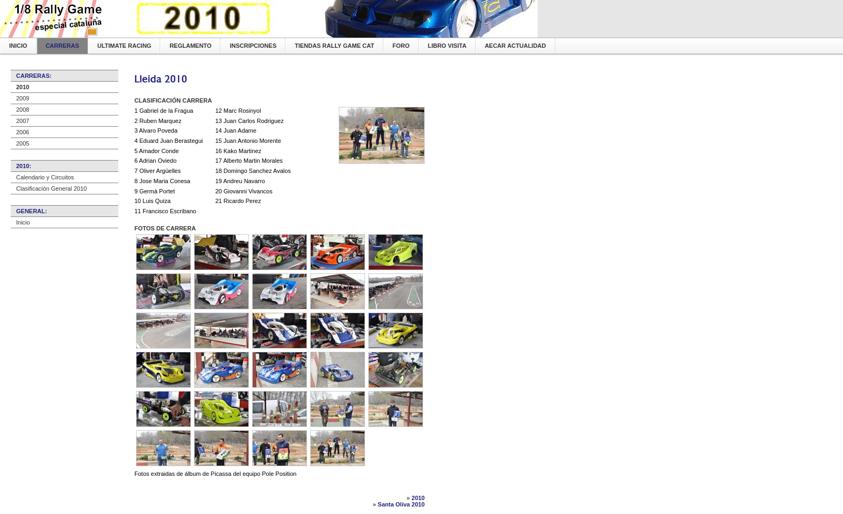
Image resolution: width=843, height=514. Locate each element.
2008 (22, 109)
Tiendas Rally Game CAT (334, 45)
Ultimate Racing (124, 45)
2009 (22, 98)
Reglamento (190, 45)
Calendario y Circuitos (45, 177)
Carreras (62, 45)
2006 (22, 132)
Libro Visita (447, 45)
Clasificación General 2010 (51, 188)
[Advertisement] (260, 90)
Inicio (18, 45)
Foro (401, 45)
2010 (22, 87)
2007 (22, 121)
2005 (22, 143)
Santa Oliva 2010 (401, 504)
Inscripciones (253, 45)
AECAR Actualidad (515, 45)
